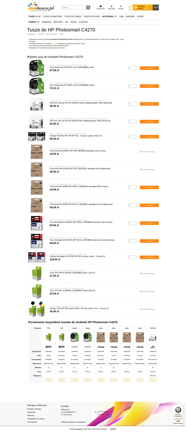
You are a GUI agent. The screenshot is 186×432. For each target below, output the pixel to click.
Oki (66, 22)
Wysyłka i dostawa (34, 409)
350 (56, 43)
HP (34, 22)
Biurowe (130, 16)
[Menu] (182, 407)
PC (109, 16)
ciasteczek (79, 429)
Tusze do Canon (72, 16)
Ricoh (74, 22)
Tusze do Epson (91, 16)
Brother (58, 22)
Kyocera (83, 22)
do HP (34, 16)
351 (52, 43)
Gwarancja (31, 412)
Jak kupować (32, 422)
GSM (121, 16)
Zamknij (112, 429)
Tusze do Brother (52, 16)
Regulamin (82, 422)
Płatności (30, 415)
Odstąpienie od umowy (35, 419)
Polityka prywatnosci (68, 422)
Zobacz (48, 380)
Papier (140, 16)
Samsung (46, 22)
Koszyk (155, 7)
